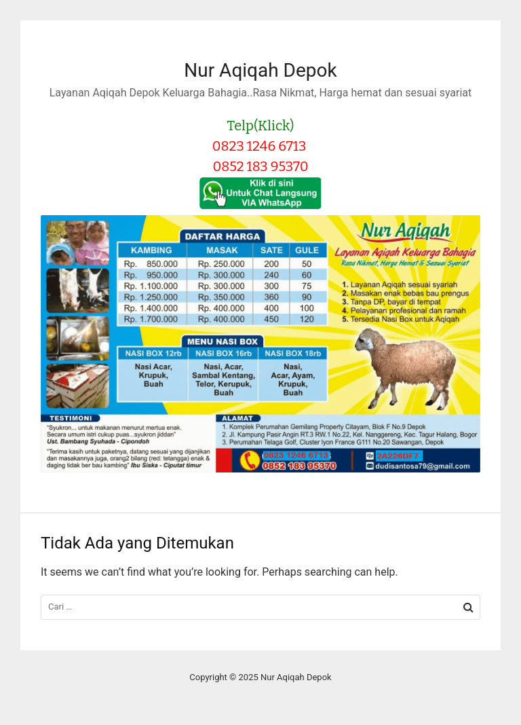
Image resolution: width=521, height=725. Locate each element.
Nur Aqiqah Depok (260, 70)
